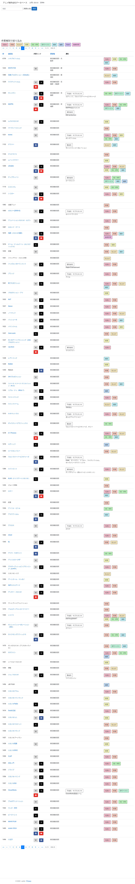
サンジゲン (12, 93)
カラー (10, 491)
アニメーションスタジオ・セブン (19, 220)
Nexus (10, 306)
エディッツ (12, 444)
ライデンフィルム (14, 82)
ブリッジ (11, 273)
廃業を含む (27, 8)
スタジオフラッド (14, 731)
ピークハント (12, 815)
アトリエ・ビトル (14, 508)
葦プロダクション (14, 283)
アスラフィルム (13, 514)
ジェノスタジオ (13, 674)
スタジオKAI (12, 783)
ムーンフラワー (13, 160)
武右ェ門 (11, 763)
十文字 (10, 839)
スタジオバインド (14, 776)
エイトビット (12, 469)
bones (10, 135)
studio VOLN (12, 828)
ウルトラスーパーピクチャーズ (18, 457)
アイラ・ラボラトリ (15, 553)
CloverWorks (12, 790)
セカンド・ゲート (14, 227)
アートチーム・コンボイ (16, 579)
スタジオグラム (13, 691)
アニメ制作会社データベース (15, 3)
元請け (5, 45)
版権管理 (76, 45)
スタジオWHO (13, 750)
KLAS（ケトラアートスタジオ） (19, 478)
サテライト (12, 652)
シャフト (11, 615)
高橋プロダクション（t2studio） (19, 75)
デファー (11, 144)
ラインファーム (13, 404)
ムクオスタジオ (13, 121)
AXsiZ (10, 535)
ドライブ (11, 770)
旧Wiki (42, 2)
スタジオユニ (12, 717)
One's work (11, 333)
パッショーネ (12, 320)
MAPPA (10, 104)
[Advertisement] (67, 25)
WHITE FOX (12, 68)
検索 (34, 8)
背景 (26, 45)
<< (3, 48)
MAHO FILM (12, 821)
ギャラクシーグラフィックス (18, 423)
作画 (12, 45)
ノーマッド (12, 313)
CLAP (10, 756)
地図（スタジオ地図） (15, 233)
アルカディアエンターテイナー (18, 609)
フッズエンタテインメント (17, 264)
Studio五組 (11, 710)
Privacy (28, 881)
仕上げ (19, 45)
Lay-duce (11, 347)
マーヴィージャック (15, 128)
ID (3, 54)
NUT (9, 299)
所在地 (52, 54)
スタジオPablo (13, 704)
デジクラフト (12, 154)
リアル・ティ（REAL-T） (16, 390)
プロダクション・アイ (15, 293)
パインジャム (12, 326)
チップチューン (13, 177)
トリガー (11, 193)
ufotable (11, 166)
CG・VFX (35, 45)
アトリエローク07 (14, 560)
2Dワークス (46, 45)
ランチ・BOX (12, 808)
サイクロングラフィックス (17, 634)
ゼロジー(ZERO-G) (14, 211)
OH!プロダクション (14, 377)
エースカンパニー (14, 451)
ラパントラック (13, 397)
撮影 (54, 45)
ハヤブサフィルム (14, 58)
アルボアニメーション (15, 801)
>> (42, 48)
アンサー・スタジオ (15, 592)
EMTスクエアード (14, 585)
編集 (61, 45)
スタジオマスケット (15, 724)
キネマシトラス (13, 413)
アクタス (11, 525)
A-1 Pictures (12, 433)
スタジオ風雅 (12, 743)
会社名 (10, 54)
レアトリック (12, 358)
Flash (68, 45)
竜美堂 (10, 364)
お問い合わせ (34, 2)
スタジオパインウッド (15, 698)
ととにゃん (12, 187)
